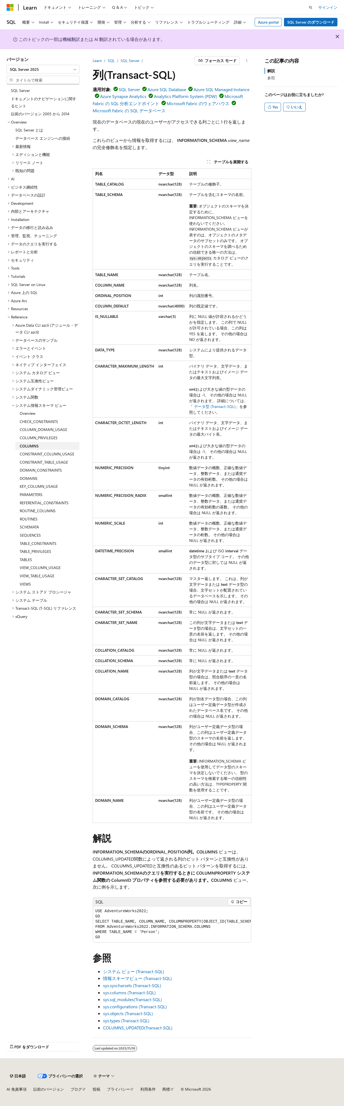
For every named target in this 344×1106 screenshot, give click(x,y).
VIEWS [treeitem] (25, 584)
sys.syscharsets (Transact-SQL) (132, 985)
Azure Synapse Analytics (123, 96)
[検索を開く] (310, 7)
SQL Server (130, 60)
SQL (111, 60)
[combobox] (43, 69)
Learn (97, 60)
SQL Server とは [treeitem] (29, 130)
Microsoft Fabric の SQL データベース (129, 110)
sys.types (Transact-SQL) (126, 1020)
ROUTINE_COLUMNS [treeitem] (38, 510)
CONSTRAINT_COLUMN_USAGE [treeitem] (47, 454)
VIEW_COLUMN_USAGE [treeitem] (40, 567)
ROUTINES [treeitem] (29, 519)
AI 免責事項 (17, 1089)
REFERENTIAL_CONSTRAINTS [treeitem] (44, 502)
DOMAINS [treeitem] (29, 478)
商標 (166, 1089)
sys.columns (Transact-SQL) (129, 992)
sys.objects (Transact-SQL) (128, 1013)
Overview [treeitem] (27, 413)
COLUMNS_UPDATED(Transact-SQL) (137, 1028)
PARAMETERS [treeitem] (31, 494)
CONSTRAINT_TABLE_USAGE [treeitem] (44, 462)
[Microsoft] (10, 7)
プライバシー (118, 1089)
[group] (172, 924)
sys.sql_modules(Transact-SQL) (132, 999)
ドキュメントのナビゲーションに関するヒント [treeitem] (43, 102)
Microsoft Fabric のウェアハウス (198, 103)
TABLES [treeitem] (26, 559)
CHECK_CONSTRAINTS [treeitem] (39, 421)
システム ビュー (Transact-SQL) (133, 971)
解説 (271, 70)
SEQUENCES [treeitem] (30, 535)
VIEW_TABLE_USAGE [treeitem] (37, 575)
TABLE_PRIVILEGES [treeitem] (35, 551)
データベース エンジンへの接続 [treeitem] (42, 138)
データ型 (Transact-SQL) (214, 406)
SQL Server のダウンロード (310, 22)
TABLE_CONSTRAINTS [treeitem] (38, 543)
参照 (271, 77)
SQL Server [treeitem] (20, 90)
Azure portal (268, 22)
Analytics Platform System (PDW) (185, 96)
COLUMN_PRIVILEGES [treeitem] (39, 437)
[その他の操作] (246, 60)
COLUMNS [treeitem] (29, 446)
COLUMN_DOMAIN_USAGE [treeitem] (43, 429)
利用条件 (148, 1089)
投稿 (96, 1089)
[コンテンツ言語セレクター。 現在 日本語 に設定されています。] (18, 1076)
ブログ (76, 1089)
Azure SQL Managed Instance (221, 89)
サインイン (327, 7)
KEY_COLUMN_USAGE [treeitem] (39, 486)
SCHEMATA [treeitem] (29, 527)
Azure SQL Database (166, 89)
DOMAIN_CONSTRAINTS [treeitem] (41, 470)
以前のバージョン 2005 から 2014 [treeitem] (40, 113)
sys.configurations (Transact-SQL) (135, 1006)
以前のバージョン (48, 1089)
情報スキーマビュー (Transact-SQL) (137, 978)
